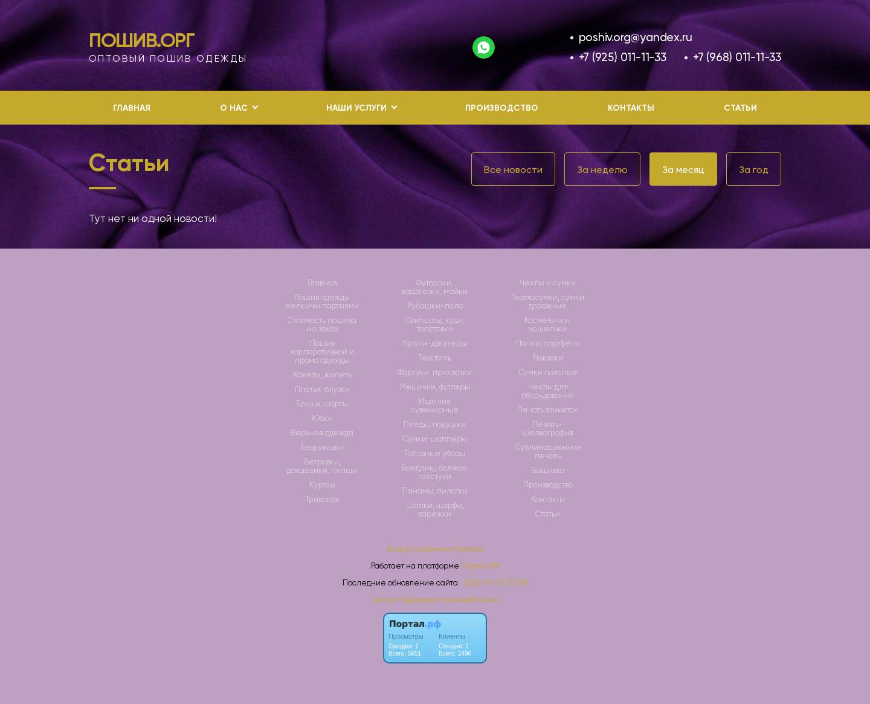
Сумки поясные (548, 372)
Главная (131, 108)
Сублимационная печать (548, 451)
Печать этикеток (547, 410)
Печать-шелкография (548, 428)
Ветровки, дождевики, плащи (322, 466)
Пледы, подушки (435, 424)
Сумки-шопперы (434, 439)
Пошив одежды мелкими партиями (322, 301)
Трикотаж (322, 499)
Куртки (322, 485)
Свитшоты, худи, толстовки (435, 324)
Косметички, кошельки (547, 324)
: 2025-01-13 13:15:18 (494, 582)
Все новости (513, 169)
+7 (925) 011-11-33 (622, 57)
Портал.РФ (480, 565)
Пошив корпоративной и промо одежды (322, 352)
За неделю (602, 169)
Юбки (322, 418)
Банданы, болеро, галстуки (435, 472)
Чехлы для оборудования (547, 391)
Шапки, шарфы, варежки (435, 509)
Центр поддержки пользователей (435, 599)
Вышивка (548, 470)
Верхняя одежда (322, 433)
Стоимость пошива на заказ (322, 324)
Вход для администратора (435, 548)
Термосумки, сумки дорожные (547, 301)
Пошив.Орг (142, 40)
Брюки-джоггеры (434, 343)
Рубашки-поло (435, 306)
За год (753, 169)
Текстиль (434, 358)
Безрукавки (322, 447)
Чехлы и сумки (548, 283)
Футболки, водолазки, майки (435, 287)
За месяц (683, 169)
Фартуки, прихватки (435, 372)
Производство (501, 108)
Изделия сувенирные (435, 405)
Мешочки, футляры (435, 387)
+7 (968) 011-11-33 (737, 57)
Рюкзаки (548, 358)
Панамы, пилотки (435, 491)
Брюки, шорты (322, 404)
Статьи (740, 108)
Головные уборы (435, 453)
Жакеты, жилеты (322, 375)
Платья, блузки (322, 389)
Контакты (631, 108)
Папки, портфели (548, 343)
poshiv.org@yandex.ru (635, 37)
